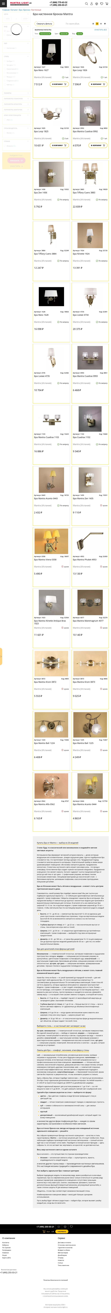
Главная (6, 10)
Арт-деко (11, 65)
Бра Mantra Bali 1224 (44, 743)
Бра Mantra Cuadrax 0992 (85, 131)
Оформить (62, 1231)
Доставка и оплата (64, 1242)
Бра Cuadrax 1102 (81, 437)
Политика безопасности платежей (55, 1280)
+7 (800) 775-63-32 (58, 2)
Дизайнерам (62, 1255)
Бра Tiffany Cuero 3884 (45, 253)
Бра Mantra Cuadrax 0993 (85, 376)
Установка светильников (67, 1245)
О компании (8, 1238)
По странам (6, 1248)
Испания (11, 146)
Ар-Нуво (10, 61)
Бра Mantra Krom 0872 (45, 682)
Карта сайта (6, 1258)
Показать (16, 161)
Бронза (26, 10)
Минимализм (12, 73)
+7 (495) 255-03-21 (58, 5)
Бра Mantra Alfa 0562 (44, 804)
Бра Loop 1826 (80, 70)
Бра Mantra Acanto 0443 (46, 498)
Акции (4, 1255)
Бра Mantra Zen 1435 (83, 498)
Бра (20, 10)
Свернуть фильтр (44, 23)
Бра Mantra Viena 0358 (45, 559)
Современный (13, 81)
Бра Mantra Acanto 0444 (84, 804)
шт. (46, 1231)
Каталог (14, 10)
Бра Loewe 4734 (81, 314)
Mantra (10, 133)
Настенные (45, 34)
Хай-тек (10, 85)
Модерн (11, 77)
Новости (61, 1260)
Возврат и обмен (64, 1250)
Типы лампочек (63, 1265)
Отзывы (60, 1258)
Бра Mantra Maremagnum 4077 (88, 620)
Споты (10, 35)
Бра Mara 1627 (41, 70)
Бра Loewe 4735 (42, 376)
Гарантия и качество (65, 1248)
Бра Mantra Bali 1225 (83, 743)
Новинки (5, 1253)
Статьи (60, 1263)
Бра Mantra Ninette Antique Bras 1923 (50, 622)
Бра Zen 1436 (40, 192)
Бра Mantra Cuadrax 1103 (46, 437)
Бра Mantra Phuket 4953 (84, 559)
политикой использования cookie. (56, 1296)
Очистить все (100, 30)
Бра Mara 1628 (41, 314)
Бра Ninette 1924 (81, 253)
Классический (12, 69)
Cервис (61, 1238)
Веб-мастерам (63, 1253)
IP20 (9, 120)
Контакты (5, 1242)
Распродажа (6, 1250)
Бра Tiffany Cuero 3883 (84, 192)
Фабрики (5, 1245)
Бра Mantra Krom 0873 (84, 682)
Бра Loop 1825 (41, 131)
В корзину (59, 84)
